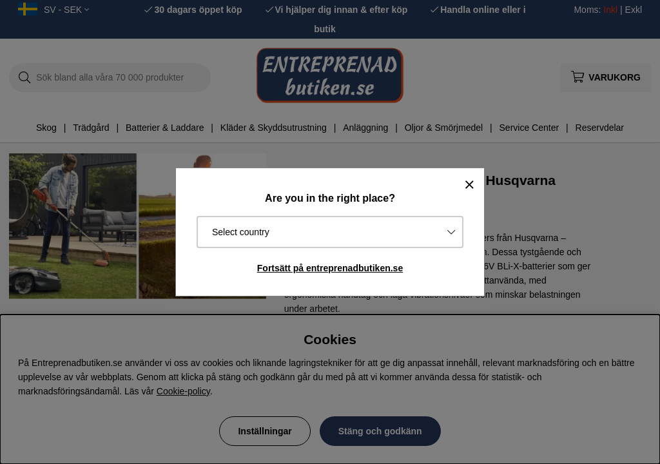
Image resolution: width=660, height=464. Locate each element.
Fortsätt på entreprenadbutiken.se (330, 268)
